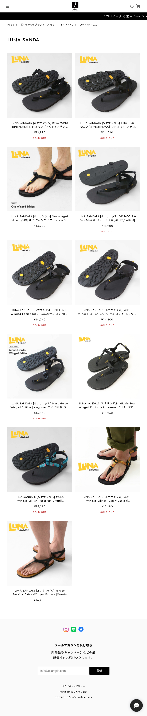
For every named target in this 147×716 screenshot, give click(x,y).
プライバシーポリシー (73, 686)
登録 (99, 670)
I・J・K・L (67, 24)
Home (10, 24)
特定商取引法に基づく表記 (74, 691)
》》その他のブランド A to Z (37, 24)
